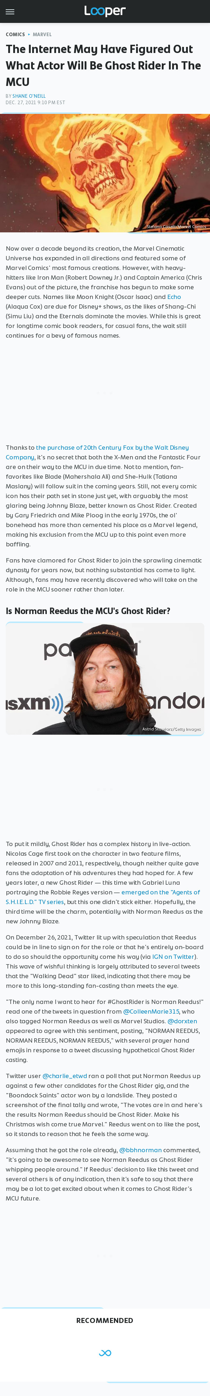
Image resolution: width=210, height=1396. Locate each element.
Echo (174, 297)
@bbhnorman (140, 1150)
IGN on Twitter (173, 956)
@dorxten (182, 1021)
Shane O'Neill (29, 96)
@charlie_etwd (64, 1076)
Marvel (42, 34)
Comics (15, 34)
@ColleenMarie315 (151, 1011)
